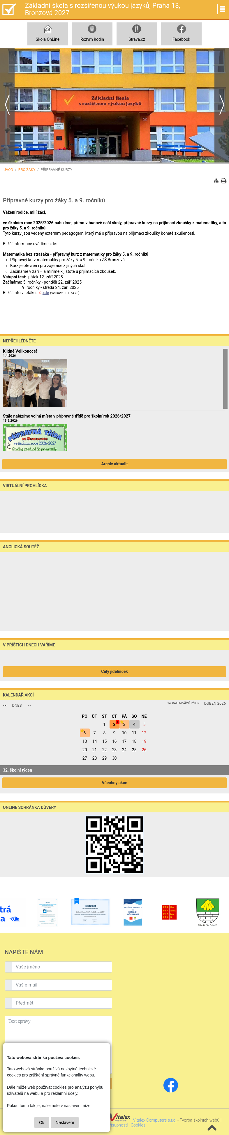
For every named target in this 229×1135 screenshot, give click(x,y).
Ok (41, 1122)
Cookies (138, 1125)
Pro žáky (27, 169)
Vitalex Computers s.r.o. (155, 1120)
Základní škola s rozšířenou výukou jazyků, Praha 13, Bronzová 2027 (102, 9)
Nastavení (65, 1122)
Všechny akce (114, 782)
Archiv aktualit (114, 464)
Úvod (8, 169)
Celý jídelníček (114, 671)
